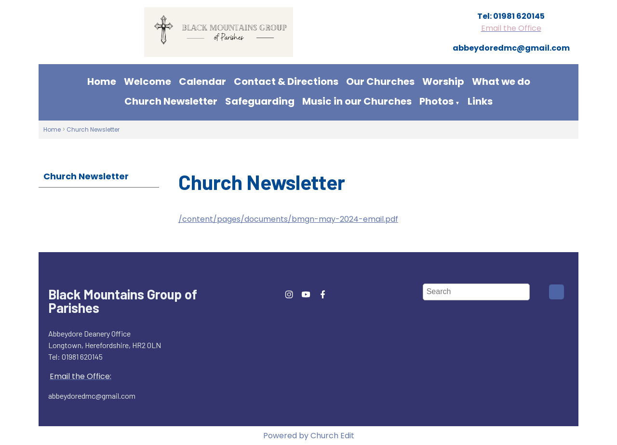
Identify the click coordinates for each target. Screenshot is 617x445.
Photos (436, 101)
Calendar (202, 81)
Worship (443, 81)
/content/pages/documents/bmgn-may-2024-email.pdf (288, 219)
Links (480, 101)
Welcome (147, 81)
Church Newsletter (170, 101)
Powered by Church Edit (308, 435)
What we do (501, 81)
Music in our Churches (357, 101)
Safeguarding (260, 101)
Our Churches (380, 81)
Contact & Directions (286, 81)
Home (101, 81)
